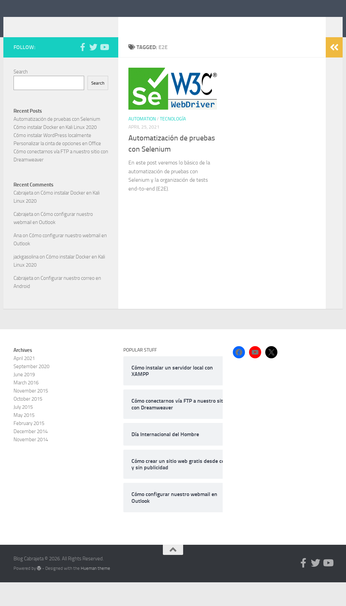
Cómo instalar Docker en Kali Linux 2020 (55, 151)
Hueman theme (95, 591)
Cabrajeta (23, 217)
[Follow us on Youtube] (104, 71)
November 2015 (31, 414)
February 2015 (29, 447)
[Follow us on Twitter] (93, 71)
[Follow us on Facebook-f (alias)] (82, 71)
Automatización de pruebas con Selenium (57, 143)
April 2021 (24, 382)
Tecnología (173, 142)
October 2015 (28, 423)
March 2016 (26, 406)
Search (21, 95)
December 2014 (31, 455)
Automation (142, 142)
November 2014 (31, 463)
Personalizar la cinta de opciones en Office (57, 167)
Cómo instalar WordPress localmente (52, 159)
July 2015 (23, 431)
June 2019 (24, 398)
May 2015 (24, 439)
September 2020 (31, 390)
